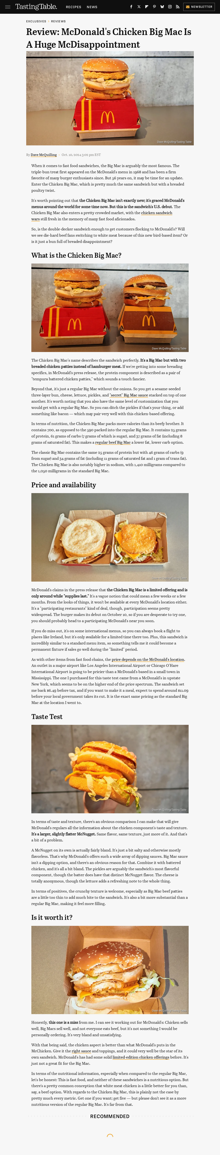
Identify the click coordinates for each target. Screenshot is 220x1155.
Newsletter (199, 7)
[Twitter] (139, 7)
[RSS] (178, 7)
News (92, 6)
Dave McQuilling (44, 154)
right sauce (81, 1050)
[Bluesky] (162, 7)
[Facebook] (131, 7)
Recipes (73, 6)
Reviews (58, 21)
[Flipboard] (147, 7)
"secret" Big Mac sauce (129, 395)
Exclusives (36, 21)
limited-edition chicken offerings (141, 1057)
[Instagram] (170, 7)
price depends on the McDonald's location (148, 659)
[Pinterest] (154, 7)
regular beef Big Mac (113, 442)
